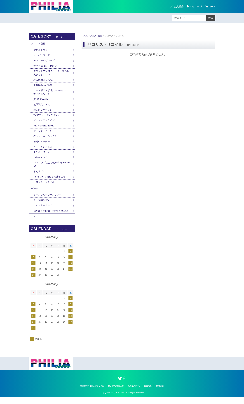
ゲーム (35, 194)
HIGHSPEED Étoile (44, 129)
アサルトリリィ (42, 50)
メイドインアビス (43, 150)
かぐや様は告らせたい (45, 67)
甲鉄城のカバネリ (43, 87)
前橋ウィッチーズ (43, 145)
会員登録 (178, 6)
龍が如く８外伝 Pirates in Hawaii (51, 217)
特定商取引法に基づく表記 (92, 393)
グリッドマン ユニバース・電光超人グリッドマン (51, 74)
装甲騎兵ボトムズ (43, 107)
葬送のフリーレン (43, 112)
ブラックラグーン (43, 134)
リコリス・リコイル (44, 187)
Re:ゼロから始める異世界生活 (50, 181)
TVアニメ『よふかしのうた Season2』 (51, 169)
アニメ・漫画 (96, 35)
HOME (85, 35)
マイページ (195, 6)
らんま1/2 (38, 176)
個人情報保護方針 (116, 393)
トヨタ (35, 224)
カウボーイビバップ (44, 61)
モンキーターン (42, 156)
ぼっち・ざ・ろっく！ (45, 139)
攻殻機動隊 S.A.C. (43, 81)
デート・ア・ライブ (44, 123)
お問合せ (160, 393)
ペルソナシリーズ (43, 211)
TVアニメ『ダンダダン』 (47, 118)
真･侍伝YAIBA (41, 101)
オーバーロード (42, 56)
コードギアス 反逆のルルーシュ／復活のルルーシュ (51, 94)
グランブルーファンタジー (48, 200)
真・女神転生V (41, 206)
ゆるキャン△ (40, 161)
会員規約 (148, 393)
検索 (210, 18)
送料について (134, 393)
